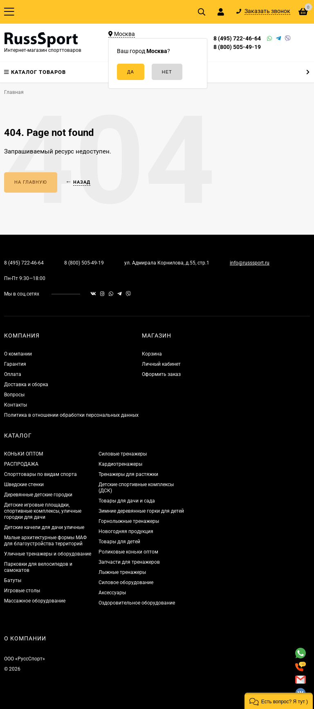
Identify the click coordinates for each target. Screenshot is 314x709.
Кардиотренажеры (120, 464)
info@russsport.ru (249, 263)
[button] (278, 701)
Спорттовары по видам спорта (40, 474)
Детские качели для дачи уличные (44, 527)
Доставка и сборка (26, 384)
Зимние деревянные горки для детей (141, 511)
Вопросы (14, 395)
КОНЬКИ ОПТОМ (23, 454)
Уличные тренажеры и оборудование (47, 554)
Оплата (12, 374)
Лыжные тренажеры (122, 572)
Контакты (15, 405)
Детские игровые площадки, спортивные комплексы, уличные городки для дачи (42, 511)
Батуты (12, 580)
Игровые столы (22, 590)
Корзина (152, 354)
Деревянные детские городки (38, 495)
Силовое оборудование (126, 582)
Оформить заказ (161, 374)
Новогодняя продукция (126, 531)
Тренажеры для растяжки (128, 474)
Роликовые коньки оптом (128, 552)
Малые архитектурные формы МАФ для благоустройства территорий (45, 541)
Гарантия (15, 364)
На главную (30, 182)
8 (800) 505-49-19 (237, 47)
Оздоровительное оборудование (137, 603)
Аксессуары (112, 593)
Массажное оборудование (34, 601)
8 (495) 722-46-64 (237, 38)
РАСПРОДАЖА (21, 464)
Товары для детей (119, 542)
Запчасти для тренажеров (129, 562)
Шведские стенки (24, 484)
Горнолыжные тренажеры (129, 521)
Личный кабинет (161, 364)
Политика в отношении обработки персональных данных (71, 415)
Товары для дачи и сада (127, 501)
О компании (18, 354)
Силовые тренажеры (123, 454)
